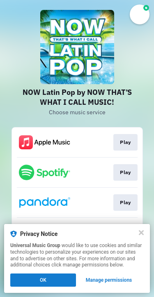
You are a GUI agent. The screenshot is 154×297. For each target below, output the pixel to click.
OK (43, 280)
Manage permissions (109, 280)
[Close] (141, 232)
